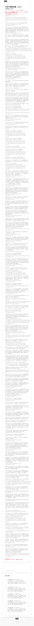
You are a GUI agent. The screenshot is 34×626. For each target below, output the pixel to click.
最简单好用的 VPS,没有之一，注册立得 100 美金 (13, 559)
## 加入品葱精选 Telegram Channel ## (12, 14)
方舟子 (7, 10)
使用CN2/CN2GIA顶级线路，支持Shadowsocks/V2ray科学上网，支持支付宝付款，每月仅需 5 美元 (17, 12)
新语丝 (17, 10)
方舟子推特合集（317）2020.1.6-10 (14, 579)
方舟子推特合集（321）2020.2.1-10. (14, 607)
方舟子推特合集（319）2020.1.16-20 (14, 594)
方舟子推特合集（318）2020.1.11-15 (14, 587)
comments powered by (9, 570)
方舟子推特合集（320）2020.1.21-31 (14, 600)
